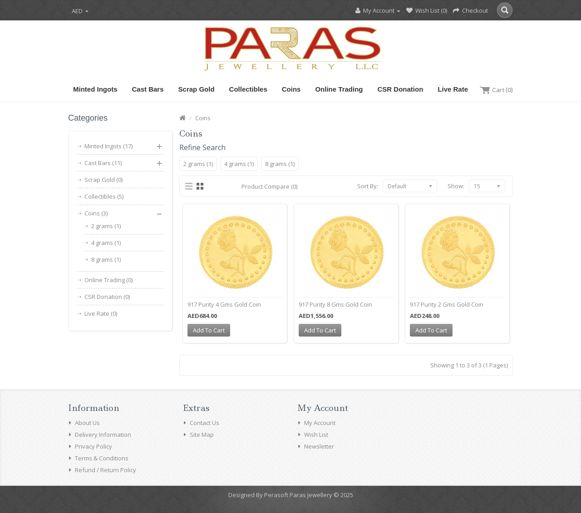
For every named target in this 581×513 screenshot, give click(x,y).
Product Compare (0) (269, 186)
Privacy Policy (93, 446)
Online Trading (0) (108, 280)
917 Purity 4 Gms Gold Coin (224, 304)
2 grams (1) (106, 226)
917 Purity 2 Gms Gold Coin (446, 304)
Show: (456, 186)
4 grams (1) (106, 243)
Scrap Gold (196, 89)
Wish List (316, 434)
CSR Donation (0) (107, 297)
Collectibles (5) (103, 196)
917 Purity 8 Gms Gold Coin (335, 304)
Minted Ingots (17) (108, 146)
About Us (87, 423)
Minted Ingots (95, 89)
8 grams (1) (106, 259)
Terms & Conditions (101, 458)
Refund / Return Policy (105, 470)
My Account (319, 423)
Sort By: (367, 186)
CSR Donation (400, 89)
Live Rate (453, 89)
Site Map (202, 434)
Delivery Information (103, 434)
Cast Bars (148, 89)
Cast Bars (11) (103, 163)
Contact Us (204, 423)
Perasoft (276, 495)
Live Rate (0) (100, 313)
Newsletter (319, 446)
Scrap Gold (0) (103, 180)
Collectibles (248, 89)
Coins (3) (96, 213)
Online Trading (339, 89)
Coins (291, 89)
